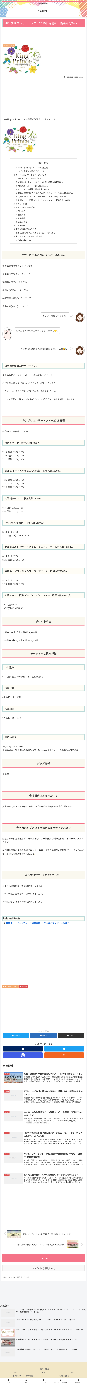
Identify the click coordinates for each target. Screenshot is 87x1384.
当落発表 (21, 214)
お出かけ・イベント (10, 987)
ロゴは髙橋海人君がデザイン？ (31, 171)
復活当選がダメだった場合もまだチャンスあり (36, 232)
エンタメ (23, 987)
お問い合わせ (64, 1376)
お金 (43, 1372)
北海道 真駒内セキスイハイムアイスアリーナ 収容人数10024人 (45, 192)
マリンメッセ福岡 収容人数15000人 (34, 189)
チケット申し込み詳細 (25, 207)
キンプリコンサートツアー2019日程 (31, 174)
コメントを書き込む (43, 1268)
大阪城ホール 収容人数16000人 (33, 185)
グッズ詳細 (20, 225)
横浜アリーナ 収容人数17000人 (32, 178)
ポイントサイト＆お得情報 (23, 1376)
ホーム (15, 1372)
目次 (40, 162)
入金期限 (21, 218)
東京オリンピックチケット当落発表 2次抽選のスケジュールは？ (37, 923)
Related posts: (24, 239)
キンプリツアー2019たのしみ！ (29, 236)
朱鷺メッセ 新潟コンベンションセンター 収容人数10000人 (44, 200)
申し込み (21, 211)
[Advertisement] (43, 34)
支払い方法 (22, 221)
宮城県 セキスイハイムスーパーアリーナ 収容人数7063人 (43, 196)
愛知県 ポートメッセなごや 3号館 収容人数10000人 (40, 182)
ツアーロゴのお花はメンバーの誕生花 (32, 167)
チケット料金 (21, 203)
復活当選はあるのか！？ (26, 229)
